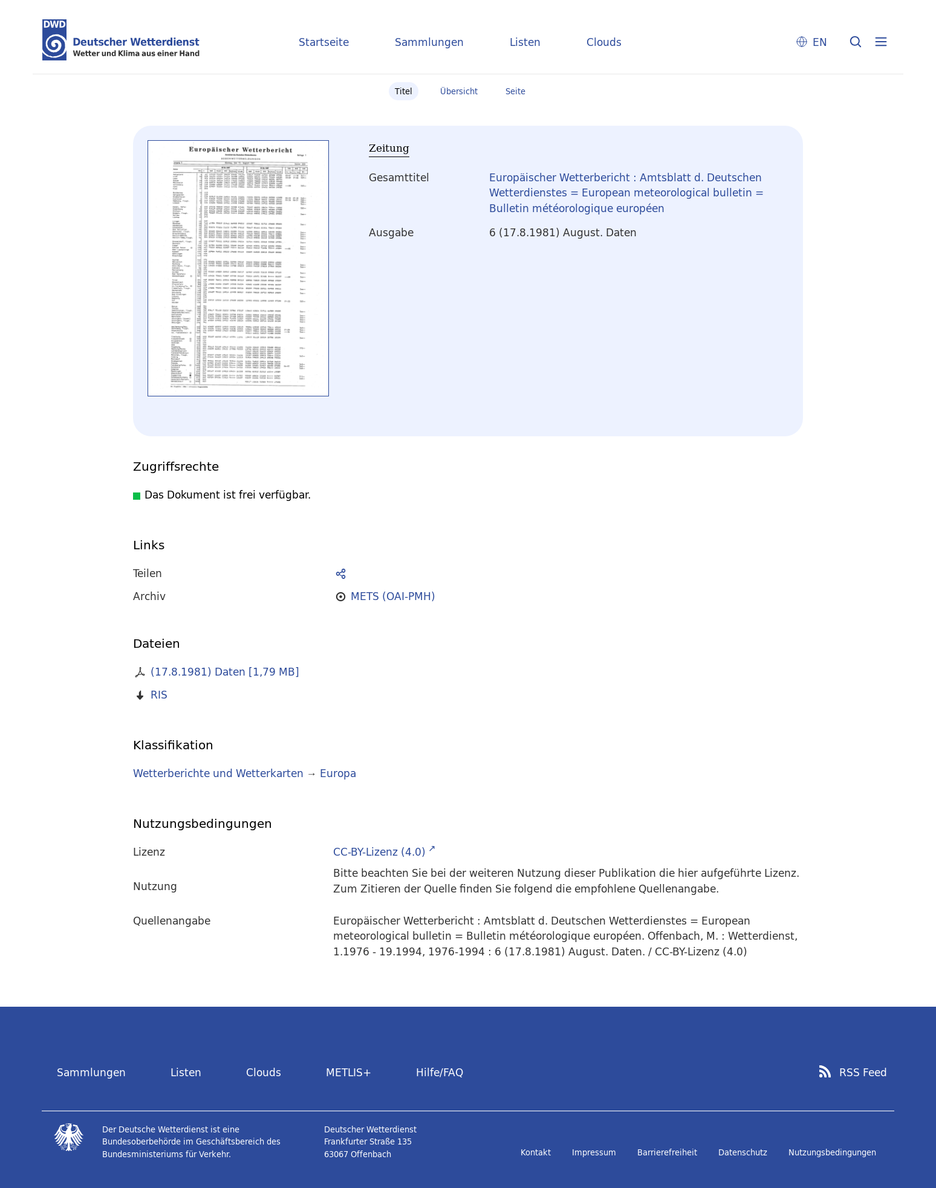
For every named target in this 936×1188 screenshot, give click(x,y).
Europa (338, 773)
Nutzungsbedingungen (832, 1152)
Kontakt (536, 1152)
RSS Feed (863, 1073)
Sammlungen (429, 42)
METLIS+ (348, 1072)
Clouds (604, 42)
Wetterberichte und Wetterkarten (218, 773)
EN (820, 42)
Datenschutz (742, 1152)
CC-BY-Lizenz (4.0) (379, 851)
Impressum (594, 1152)
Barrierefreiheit (667, 1152)
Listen (525, 42)
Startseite (324, 42)
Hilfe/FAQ (439, 1072)
